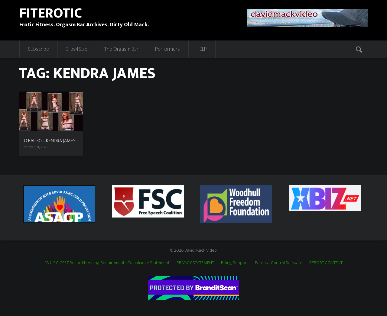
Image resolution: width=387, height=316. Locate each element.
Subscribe (38, 49)
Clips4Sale (76, 49)
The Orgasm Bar (121, 49)
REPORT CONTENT (326, 262)
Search (359, 49)
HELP (202, 49)
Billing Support (234, 262)
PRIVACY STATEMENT (195, 262)
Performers (167, 49)
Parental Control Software (278, 262)
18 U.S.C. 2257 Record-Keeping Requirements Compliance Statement (107, 262)
